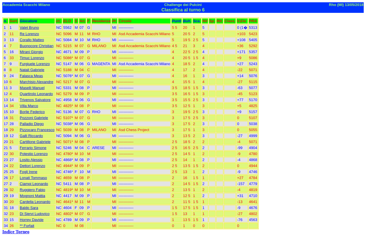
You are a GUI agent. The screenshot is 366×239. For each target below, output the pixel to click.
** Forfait (27, 226)
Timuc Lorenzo (32, 58)
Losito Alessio (31, 160)
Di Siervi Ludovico (34, 214)
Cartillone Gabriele (35, 142)
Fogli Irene (28, 172)
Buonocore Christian (36, 46)
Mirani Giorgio (31, 52)
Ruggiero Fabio (32, 190)
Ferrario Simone (33, 148)
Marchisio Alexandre (36, 82)
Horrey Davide (31, 220)
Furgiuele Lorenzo (35, 64)
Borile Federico (32, 112)
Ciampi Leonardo (34, 184)
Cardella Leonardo (35, 202)
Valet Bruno (29, 27)
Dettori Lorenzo (32, 166)
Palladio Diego (32, 124)
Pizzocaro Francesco (37, 130)
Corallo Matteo (32, 40)
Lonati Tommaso (33, 178)
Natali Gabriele (32, 70)
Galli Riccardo (31, 136)
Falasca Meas (31, 76)
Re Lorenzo (29, 34)
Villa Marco (29, 106)
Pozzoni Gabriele (34, 118)
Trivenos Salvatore (35, 100)
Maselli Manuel (32, 88)
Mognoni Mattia (32, 196)
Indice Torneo (15, 231)
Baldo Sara (29, 208)
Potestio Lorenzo (34, 154)
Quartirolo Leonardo (36, 94)
